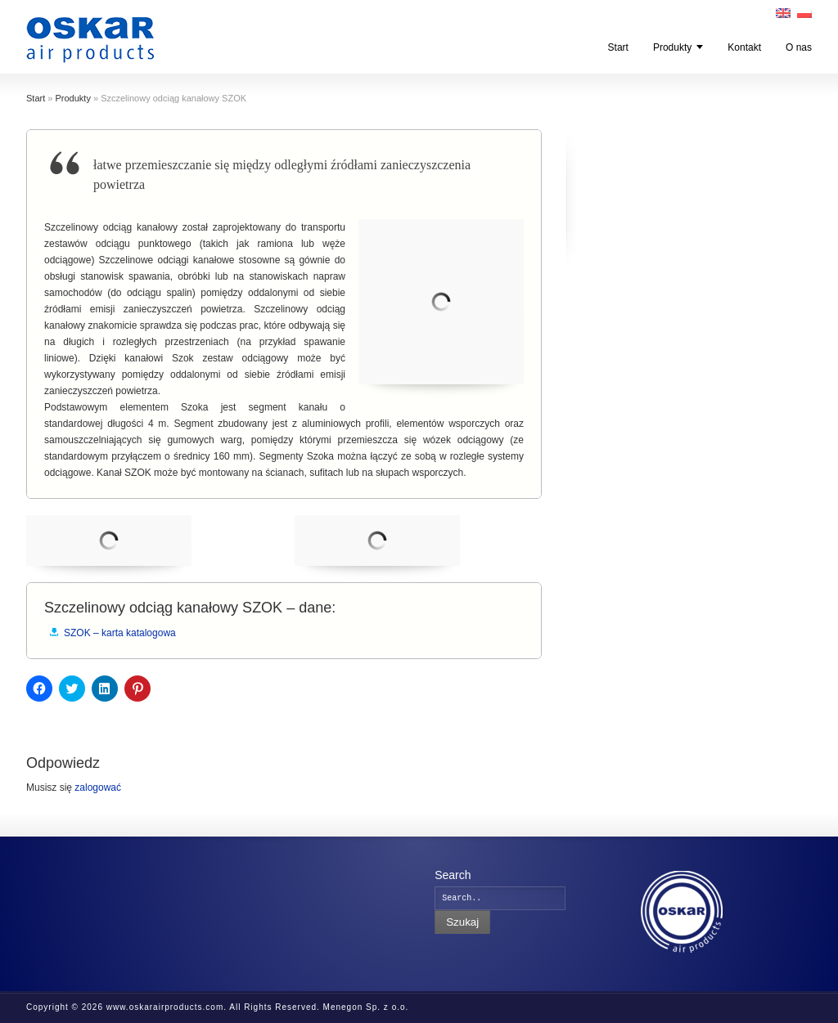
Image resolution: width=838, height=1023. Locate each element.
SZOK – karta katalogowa (120, 633)
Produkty (672, 47)
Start (618, 47)
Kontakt (744, 47)
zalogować (97, 787)
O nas (799, 47)
